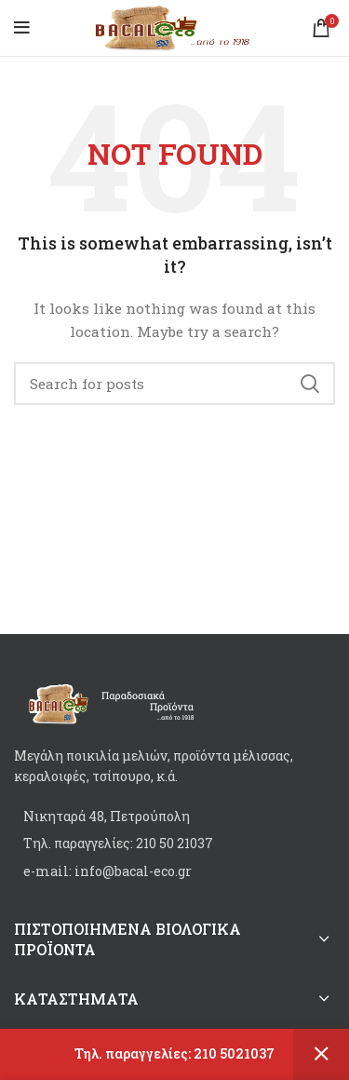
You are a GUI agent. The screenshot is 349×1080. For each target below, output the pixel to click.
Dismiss (321, 1054)
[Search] (174, 383)
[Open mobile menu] (22, 28)
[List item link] (174, 843)
